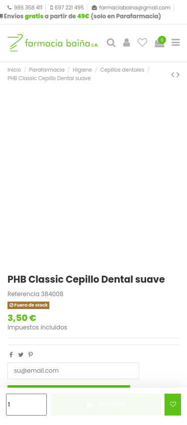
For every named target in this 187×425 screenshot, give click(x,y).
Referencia (23, 294)
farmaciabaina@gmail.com (135, 7)
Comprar (106, 404)
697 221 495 (69, 7)
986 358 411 (28, 7)
